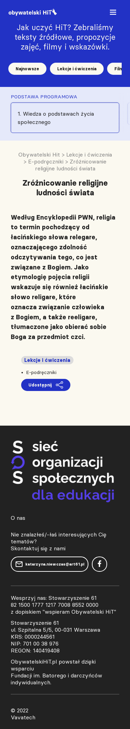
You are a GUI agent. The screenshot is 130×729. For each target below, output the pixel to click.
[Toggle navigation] (114, 13)
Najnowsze (27, 68)
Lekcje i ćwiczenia (76, 68)
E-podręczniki (41, 372)
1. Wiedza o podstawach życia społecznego (56, 117)
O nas (18, 517)
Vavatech (23, 717)
